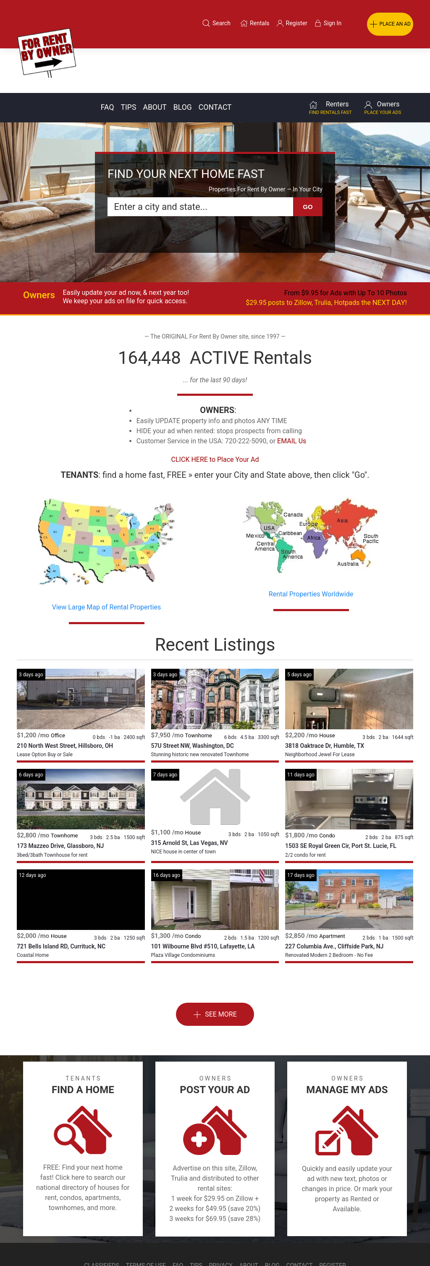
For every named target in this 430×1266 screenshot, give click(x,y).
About (154, 62)
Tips (128, 62)
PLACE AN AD (390, 24)
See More (215, 970)
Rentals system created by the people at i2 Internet (304, 1242)
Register (332, 1221)
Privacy (221, 1221)
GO (307, 162)
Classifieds (101, 1221)
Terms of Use (146, 1221)
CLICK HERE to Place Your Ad (215, 415)
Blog (182, 62)
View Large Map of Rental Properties (106, 563)
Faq (107, 62)
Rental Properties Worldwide (311, 550)
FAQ (178, 1221)
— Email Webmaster (398, 1242)
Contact (215, 62)
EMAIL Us (291, 396)
